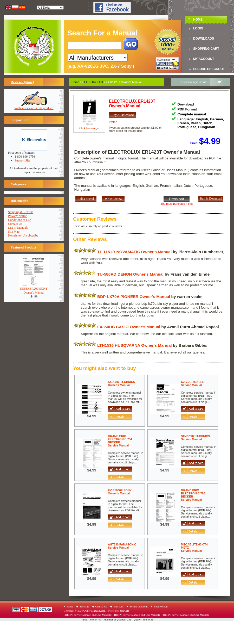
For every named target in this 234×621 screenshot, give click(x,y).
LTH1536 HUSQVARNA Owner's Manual (134, 345)
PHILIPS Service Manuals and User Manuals (87, 614)
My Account (203, 59)
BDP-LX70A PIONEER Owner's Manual (133, 296)
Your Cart (118, 606)
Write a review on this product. (34, 106)
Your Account (161, 606)
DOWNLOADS (203, 38)
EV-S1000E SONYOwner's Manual (120, 492)
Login (198, 28)
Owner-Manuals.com (94, 610)
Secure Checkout (209, 69)
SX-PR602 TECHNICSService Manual (195, 437)
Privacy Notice (17, 216)
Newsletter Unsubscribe (23, 235)
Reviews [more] (22, 82)
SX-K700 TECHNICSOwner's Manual (121, 383)
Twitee (113, 121)
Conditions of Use (19, 220)
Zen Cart (124, 610)
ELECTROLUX (93, 82)
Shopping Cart (206, 49)
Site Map (14, 231)
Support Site (22, 160)
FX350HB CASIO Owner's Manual (128, 327)
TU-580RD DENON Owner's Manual (130, 274)
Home (198, 19)
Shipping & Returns (20, 212)
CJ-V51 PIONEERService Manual (192, 383)
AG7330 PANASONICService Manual (122, 546)
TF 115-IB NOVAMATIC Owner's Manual (134, 252)
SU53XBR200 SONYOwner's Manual (34, 289)
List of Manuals (18, 227)
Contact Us (15, 224)
